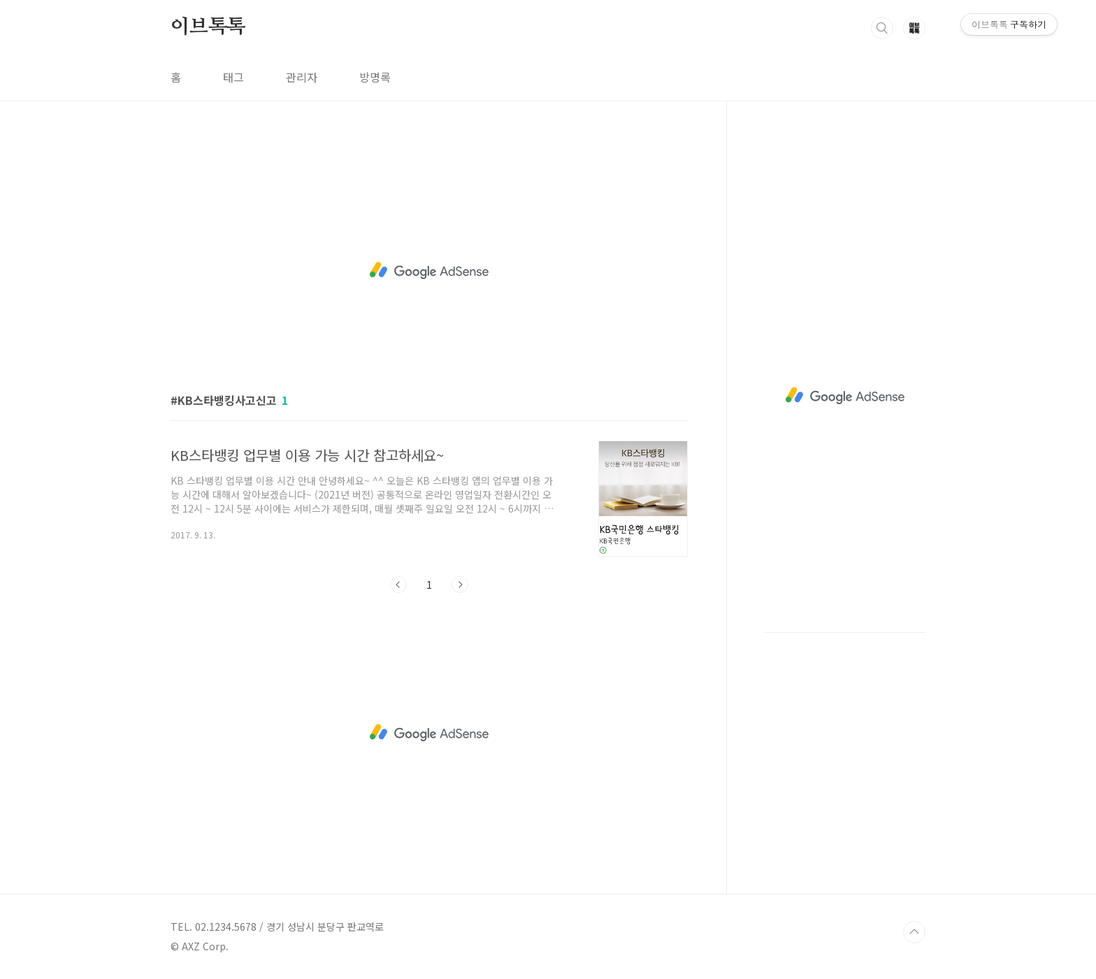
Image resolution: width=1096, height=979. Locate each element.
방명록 (375, 77)
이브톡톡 (208, 27)
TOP (914, 932)
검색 (882, 27)
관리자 (301, 77)
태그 (233, 77)
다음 (460, 584)
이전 (398, 584)
